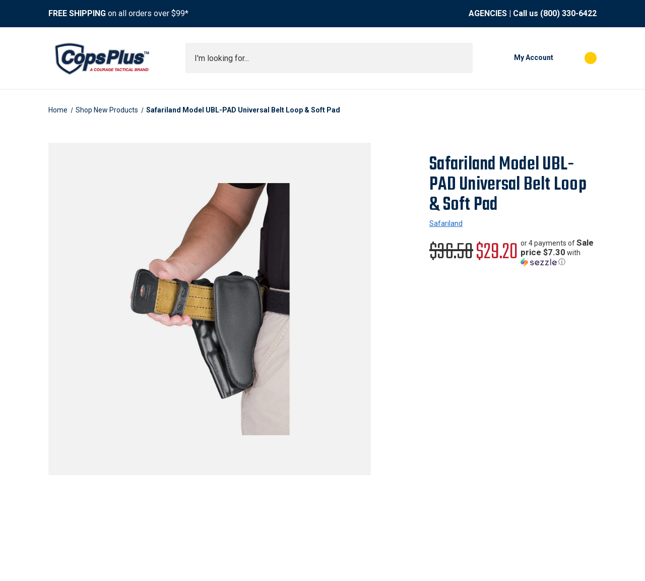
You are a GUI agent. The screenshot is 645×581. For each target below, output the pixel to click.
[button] (559, 252)
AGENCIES (488, 13)
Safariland (446, 223)
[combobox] (329, 58)
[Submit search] (461, 58)
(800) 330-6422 (568, 13)
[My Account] (518, 58)
